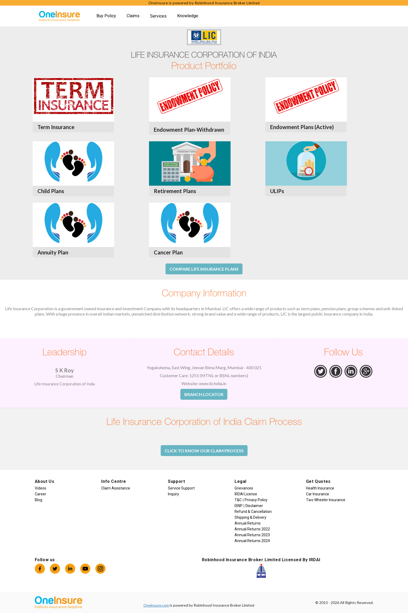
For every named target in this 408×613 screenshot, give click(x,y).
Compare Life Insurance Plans (204, 268)
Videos (40, 488)
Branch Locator (203, 394)
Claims (133, 15)
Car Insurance (317, 494)
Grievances (244, 488)
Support (176, 481)
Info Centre (113, 481)
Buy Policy (106, 15)
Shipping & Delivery (250, 517)
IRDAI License (246, 494)
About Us (44, 481)
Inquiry (173, 494)
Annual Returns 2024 (252, 541)
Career (40, 494)
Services (158, 16)
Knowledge (187, 15)
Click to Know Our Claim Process (204, 450)
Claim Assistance (115, 488)
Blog (38, 500)
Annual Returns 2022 (252, 529)
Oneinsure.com (156, 605)
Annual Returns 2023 (252, 535)
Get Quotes (318, 481)
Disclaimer (254, 506)
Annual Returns (248, 523)
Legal (240, 481)
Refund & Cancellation (253, 511)
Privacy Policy (255, 500)
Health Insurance (320, 488)
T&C (239, 500)
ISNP (239, 506)
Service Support (181, 488)
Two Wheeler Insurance (325, 500)
